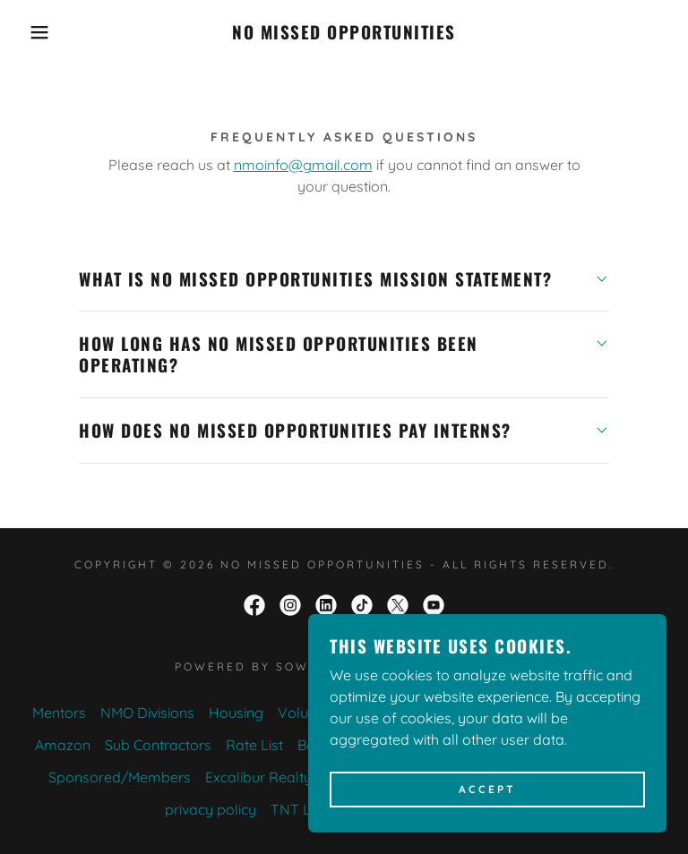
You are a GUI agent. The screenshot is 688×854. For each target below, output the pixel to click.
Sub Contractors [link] (158, 745)
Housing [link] (236, 713)
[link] (344, 34)
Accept (487, 790)
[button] (34, 32)
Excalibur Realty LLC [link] (272, 777)
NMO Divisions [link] (147, 713)
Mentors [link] (59, 713)
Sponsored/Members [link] (119, 777)
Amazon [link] (62, 745)
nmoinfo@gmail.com (303, 165)
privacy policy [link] (210, 809)
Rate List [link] (254, 745)
